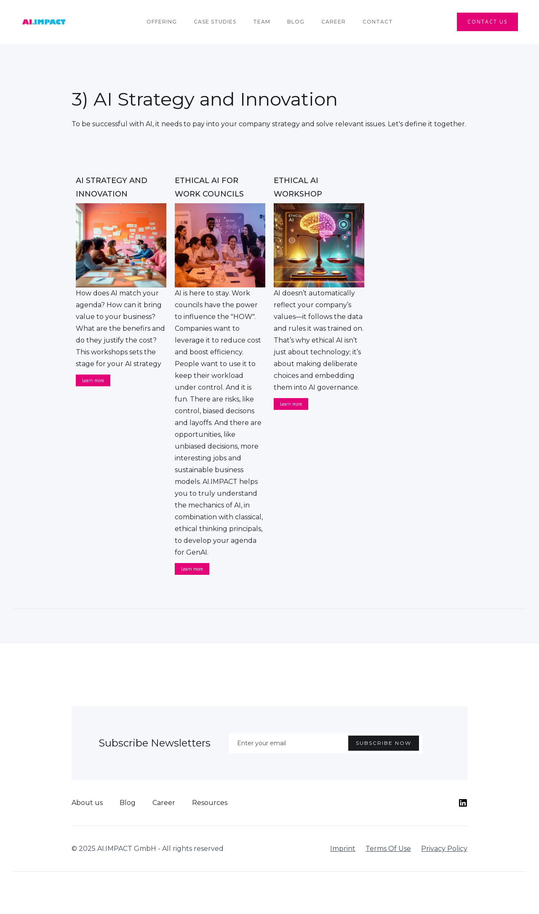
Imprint (342, 849)
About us (87, 803)
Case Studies (215, 22)
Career (333, 22)
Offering (162, 22)
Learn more (93, 380)
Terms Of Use (388, 849)
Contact (378, 22)
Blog (295, 22)
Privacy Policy (444, 849)
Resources (209, 803)
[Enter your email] (325, 743)
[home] (44, 22)
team (261, 22)
